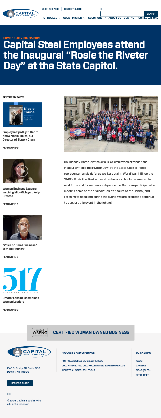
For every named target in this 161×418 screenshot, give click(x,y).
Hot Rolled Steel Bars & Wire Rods (82, 361)
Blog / (18, 38)
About (140, 361)
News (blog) (143, 370)
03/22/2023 (32, 38)
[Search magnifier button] (150, 13)
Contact (130, 18)
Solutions (97, 18)
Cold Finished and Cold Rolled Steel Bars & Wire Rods (93, 365)
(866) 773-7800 (50, 9)
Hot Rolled (51, 18)
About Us (115, 18)
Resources (142, 375)
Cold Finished (74, 18)
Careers (141, 365)
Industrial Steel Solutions (78, 370)
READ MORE (10, 147)
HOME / (8, 38)
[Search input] (125, 13)
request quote (72, 9)
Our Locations (148, 18)
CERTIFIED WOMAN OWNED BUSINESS (91, 332)
